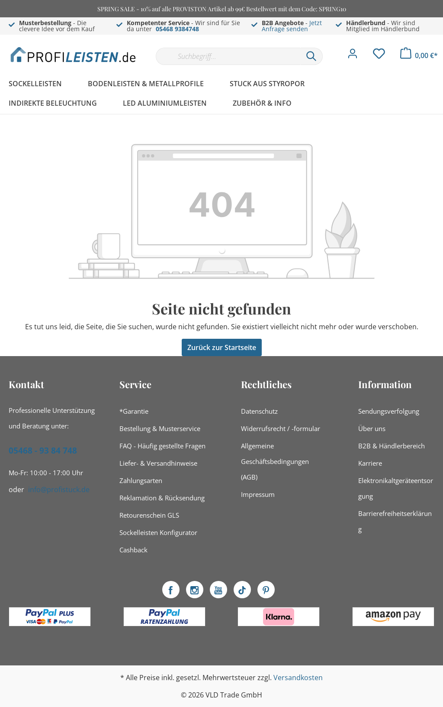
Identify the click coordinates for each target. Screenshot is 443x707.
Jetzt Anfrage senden (292, 26)
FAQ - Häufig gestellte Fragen (162, 445)
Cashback (133, 549)
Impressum (258, 494)
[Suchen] (311, 56)
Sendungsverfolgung (388, 411)
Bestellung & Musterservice (159, 428)
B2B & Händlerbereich (391, 445)
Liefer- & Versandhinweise (158, 463)
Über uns (371, 428)
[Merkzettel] (379, 55)
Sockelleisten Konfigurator (158, 532)
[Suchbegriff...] (228, 56)
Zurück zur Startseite (221, 347)
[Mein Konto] (352, 55)
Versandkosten (298, 677)
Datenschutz (259, 411)
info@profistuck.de (59, 489)
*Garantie (133, 411)
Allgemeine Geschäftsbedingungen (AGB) (275, 461)
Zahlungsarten (140, 480)
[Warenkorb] (419, 55)
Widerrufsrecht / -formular (280, 428)
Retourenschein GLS (149, 515)
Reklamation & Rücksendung (162, 497)
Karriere (370, 463)
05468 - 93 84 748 (43, 450)
